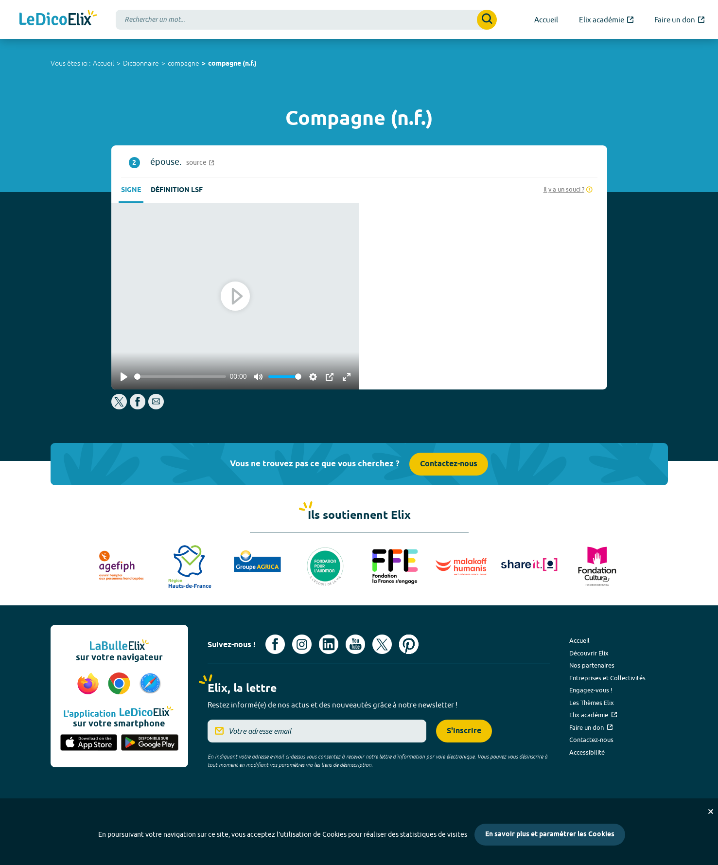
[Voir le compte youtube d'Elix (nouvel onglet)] (355, 644)
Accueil (103, 63)
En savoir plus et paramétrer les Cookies (549, 834)
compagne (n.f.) (232, 64)
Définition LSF (177, 190)
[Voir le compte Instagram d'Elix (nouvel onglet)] (302, 644)
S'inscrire (464, 731)
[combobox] (306, 20)
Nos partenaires (591, 665)
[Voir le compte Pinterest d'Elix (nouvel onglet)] (409, 644)
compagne (183, 63)
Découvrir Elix (589, 653)
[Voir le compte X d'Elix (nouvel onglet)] (382, 644)
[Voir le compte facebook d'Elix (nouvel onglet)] (275, 644)
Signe (131, 190)
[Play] (124, 377)
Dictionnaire (141, 63)
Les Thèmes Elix (591, 702)
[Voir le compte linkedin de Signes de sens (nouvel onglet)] (328, 644)
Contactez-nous (448, 464)
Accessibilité (587, 752)
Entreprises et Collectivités (607, 678)
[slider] (180, 376)
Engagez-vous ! (591, 690)
